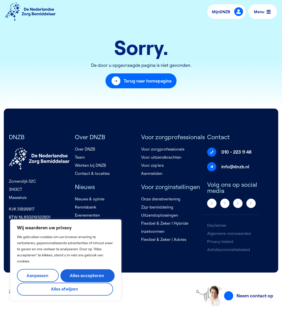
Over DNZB (85, 149)
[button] (141, 81)
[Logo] (30, 12)
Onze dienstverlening (160, 199)
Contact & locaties (92, 173)
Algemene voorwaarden (229, 233)
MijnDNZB (222, 11)
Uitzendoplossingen (159, 215)
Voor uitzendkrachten (161, 157)
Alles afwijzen (87, 276)
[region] (65, 260)
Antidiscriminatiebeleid (228, 249)
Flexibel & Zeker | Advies (163, 239)
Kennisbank (85, 207)
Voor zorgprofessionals (162, 149)
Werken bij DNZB (90, 165)
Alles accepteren (65, 289)
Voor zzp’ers (152, 165)
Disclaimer (217, 225)
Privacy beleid (220, 241)
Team (80, 157)
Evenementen (87, 215)
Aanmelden (151, 173)
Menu (262, 11)
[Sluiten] (203, 289)
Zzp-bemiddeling (157, 207)
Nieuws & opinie (89, 199)
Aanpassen (38, 276)
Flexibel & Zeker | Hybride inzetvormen (164, 227)
